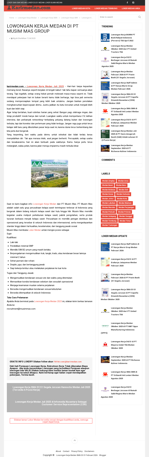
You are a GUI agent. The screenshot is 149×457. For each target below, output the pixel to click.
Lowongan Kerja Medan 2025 (48, 301)
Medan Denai (107, 194)
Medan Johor (107, 199)
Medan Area (123, 181)
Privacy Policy (77, 438)
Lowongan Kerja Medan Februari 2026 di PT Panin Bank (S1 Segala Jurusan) (123, 75)
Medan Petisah (108, 212)
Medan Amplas (108, 181)
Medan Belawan (108, 190)
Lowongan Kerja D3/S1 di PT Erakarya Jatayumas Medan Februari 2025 (124, 123)
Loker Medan (35, 230)
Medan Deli (123, 190)
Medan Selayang (109, 216)
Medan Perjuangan (126, 208)
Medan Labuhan (108, 203)
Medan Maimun (125, 203)
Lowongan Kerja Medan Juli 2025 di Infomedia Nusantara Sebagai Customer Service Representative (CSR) (71, 391)
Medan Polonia (124, 212)
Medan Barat (107, 185)
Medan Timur (125, 221)
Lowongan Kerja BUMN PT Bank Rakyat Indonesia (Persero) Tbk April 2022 (123, 38)
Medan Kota (122, 199)
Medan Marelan (108, 208)
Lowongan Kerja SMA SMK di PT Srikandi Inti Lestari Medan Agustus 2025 (125, 112)
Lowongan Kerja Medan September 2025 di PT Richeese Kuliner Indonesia (123, 148)
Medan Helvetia (123, 194)
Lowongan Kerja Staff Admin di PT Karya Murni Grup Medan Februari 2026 (124, 86)
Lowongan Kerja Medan (44, 204)
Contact (65, 438)
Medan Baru (121, 185)
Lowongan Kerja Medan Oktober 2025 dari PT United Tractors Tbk (123, 49)
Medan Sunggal (125, 216)
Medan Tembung (109, 221)
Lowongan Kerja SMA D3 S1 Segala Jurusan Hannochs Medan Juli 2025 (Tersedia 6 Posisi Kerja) (28, 391)
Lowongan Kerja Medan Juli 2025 (45, 86)
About (56, 438)
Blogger (106, 442)
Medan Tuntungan (109, 225)
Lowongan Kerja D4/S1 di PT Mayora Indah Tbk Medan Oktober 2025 (124, 345)
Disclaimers (91, 438)
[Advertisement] (49, 64)
